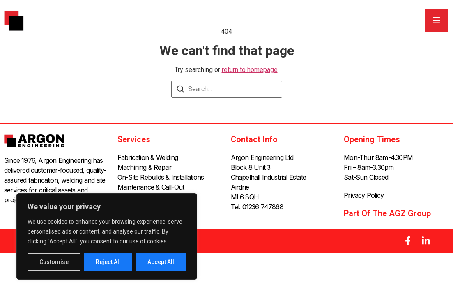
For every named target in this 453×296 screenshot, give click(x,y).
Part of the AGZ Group (387, 213)
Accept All (160, 262)
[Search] (180, 90)
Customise (54, 262)
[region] (106, 236)
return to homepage (250, 70)
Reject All (108, 262)
